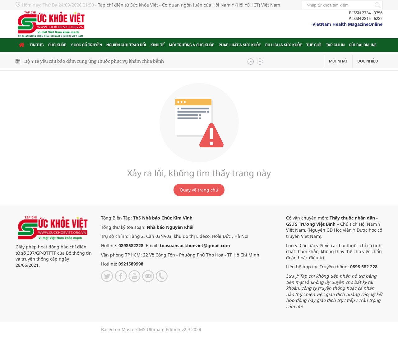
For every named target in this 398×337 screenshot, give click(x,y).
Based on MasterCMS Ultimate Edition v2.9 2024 (151, 329)
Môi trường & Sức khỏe (191, 45)
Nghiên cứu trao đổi (126, 45)
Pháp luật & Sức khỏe (240, 45)
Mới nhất (338, 61)
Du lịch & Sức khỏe (283, 45)
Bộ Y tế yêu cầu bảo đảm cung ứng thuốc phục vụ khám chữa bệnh (94, 61)
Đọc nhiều (367, 61)
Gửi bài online (363, 45)
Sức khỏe (57, 45)
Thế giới (314, 45)
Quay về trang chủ (199, 190)
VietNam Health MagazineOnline (347, 24)
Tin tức (37, 45)
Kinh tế (157, 45)
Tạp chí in (335, 45)
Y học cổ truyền (86, 45)
